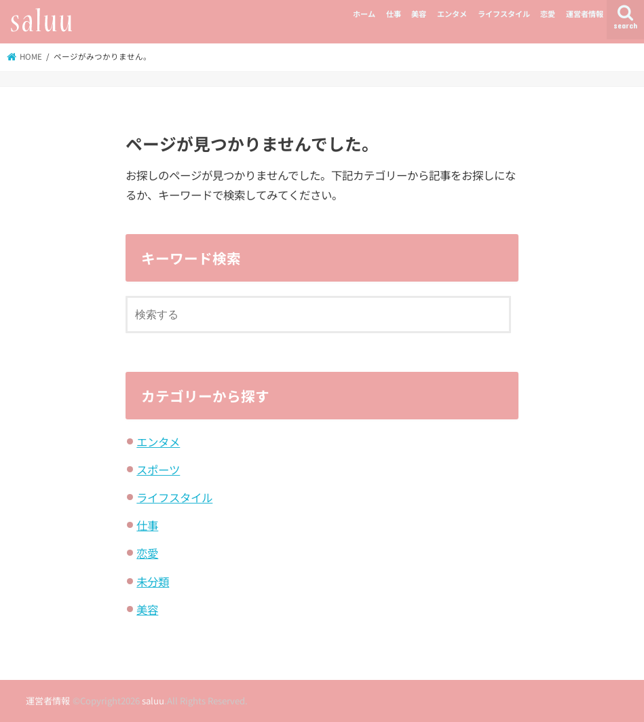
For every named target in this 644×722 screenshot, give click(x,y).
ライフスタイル (504, 13)
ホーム (364, 13)
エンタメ (452, 13)
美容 (418, 13)
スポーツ (158, 469)
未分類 (152, 581)
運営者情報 (584, 13)
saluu (153, 700)
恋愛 (547, 13)
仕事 (393, 13)
